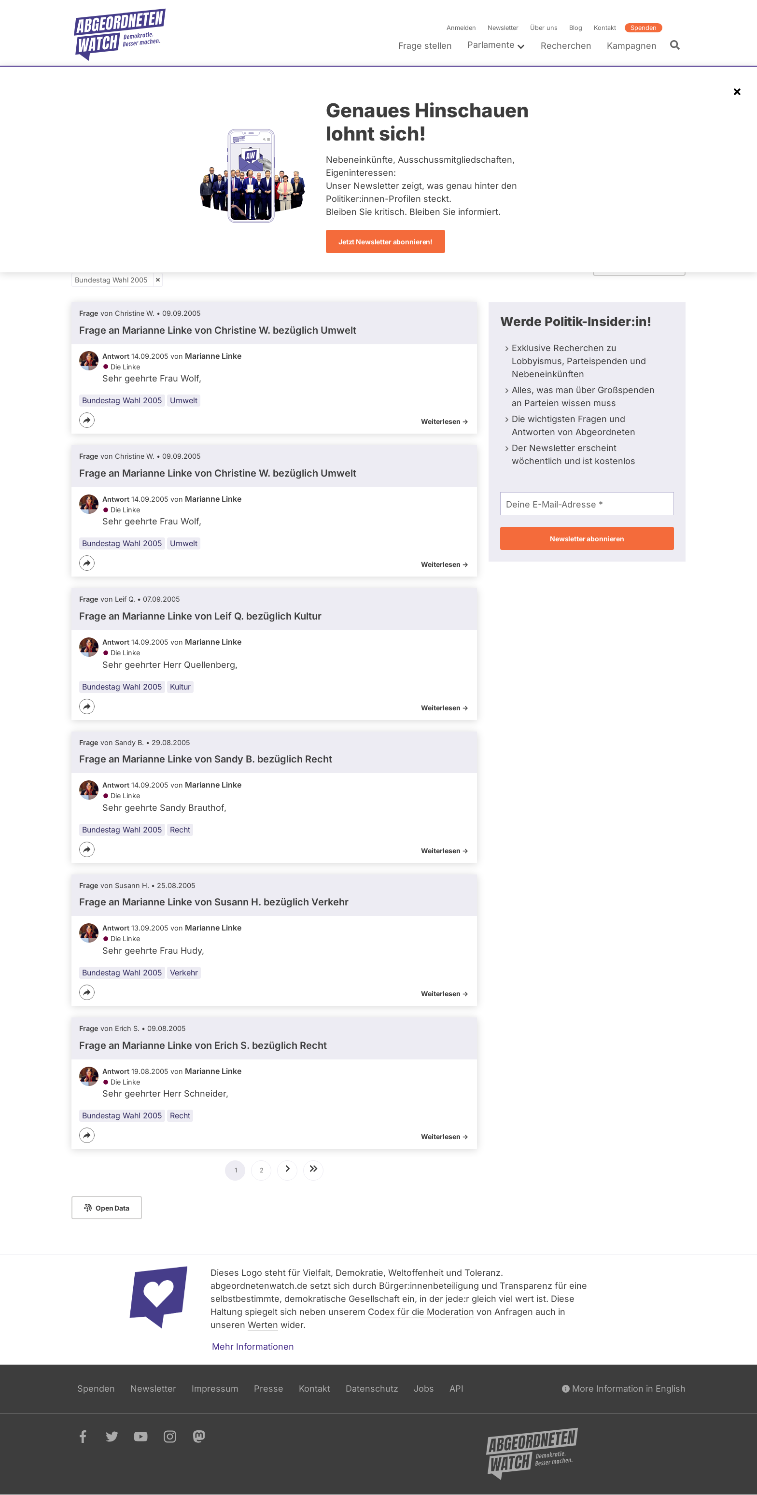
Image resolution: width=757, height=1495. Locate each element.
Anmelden (461, 27)
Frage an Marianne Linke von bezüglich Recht (205, 759)
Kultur (180, 686)
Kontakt (605, 27)
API (456, 1388)
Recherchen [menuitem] (566, 46)
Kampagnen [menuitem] (632, 46)
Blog (575, 27)
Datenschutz (372, 1388)
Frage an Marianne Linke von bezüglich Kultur (200, 616)
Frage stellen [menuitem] (425, 46)
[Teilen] (87, 420)
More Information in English (624, 1388)
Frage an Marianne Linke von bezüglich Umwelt (217, 330)
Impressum (215, 1388)
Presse (268, 1388)
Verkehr (184, 972)
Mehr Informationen (253, 1346)
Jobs (424, 1388)
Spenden (644, 27)
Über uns (544, 27)
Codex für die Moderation (421, 1312)
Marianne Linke (213, 356)
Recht (180, 829)
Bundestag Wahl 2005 (111, 280)
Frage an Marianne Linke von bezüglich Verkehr (214, 902)
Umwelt (183, 400)
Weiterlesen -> (444, 421)
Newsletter (503, 27)
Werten (263, 1325)
